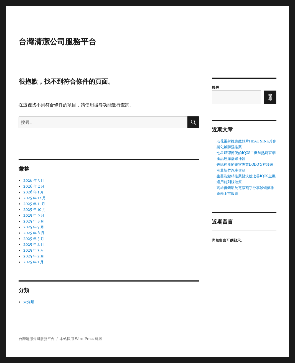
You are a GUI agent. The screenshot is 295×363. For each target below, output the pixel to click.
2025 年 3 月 (33, 250)
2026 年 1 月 (33, 192)
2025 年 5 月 (33, 238)
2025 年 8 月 (33, 221)
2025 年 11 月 (34, 203)
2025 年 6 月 (33, 233)
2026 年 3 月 (33, 180)
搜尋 (215, 87)
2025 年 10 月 (34, 209)
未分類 (28, 302)
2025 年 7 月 (33, 227)
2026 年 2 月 (33, 186)
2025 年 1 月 (33, 262)
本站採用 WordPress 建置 (81, 338)
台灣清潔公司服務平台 (57, 41)
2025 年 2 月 (33, 256)
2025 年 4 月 (33, 244)
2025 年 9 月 (33, 215)
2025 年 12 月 (34, 198)
